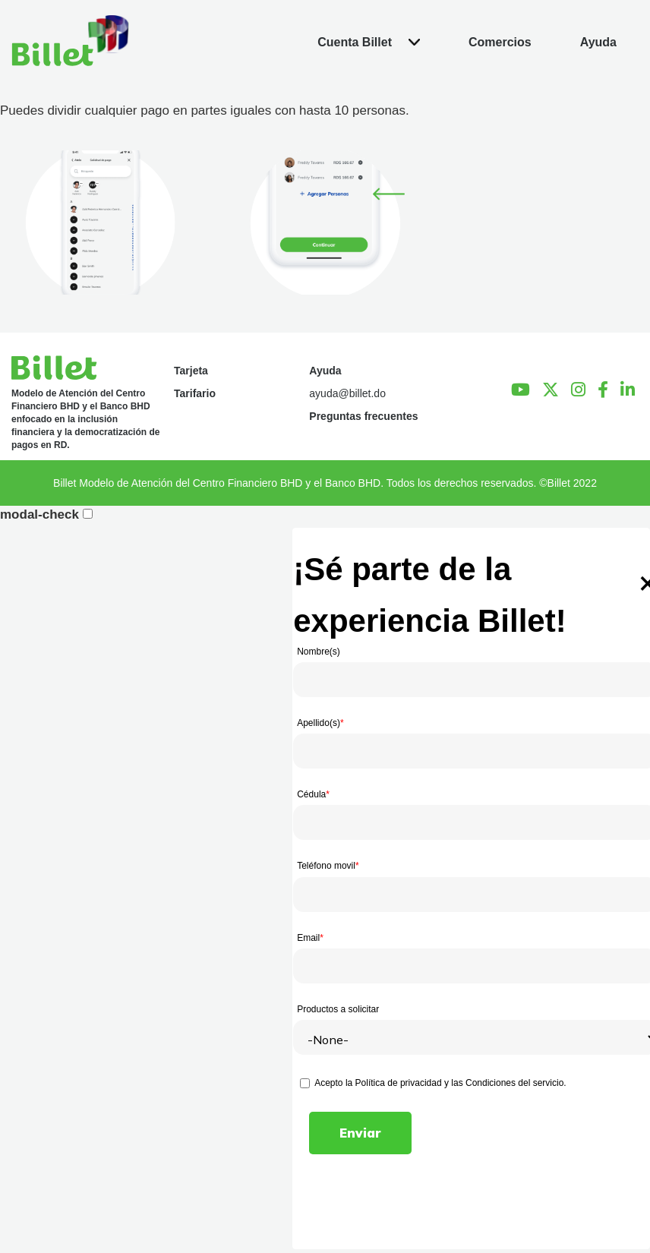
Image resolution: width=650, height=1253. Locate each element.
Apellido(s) (320, 723)
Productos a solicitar (338, 1009)
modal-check (39, 514)
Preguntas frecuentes (363, 416)
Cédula (313, 794)
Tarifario (195, 393)
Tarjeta (191, 371)
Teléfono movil (327, 865)
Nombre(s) (318, 651)
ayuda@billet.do (347, 393)
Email (310, 938)
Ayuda (325, 371)
